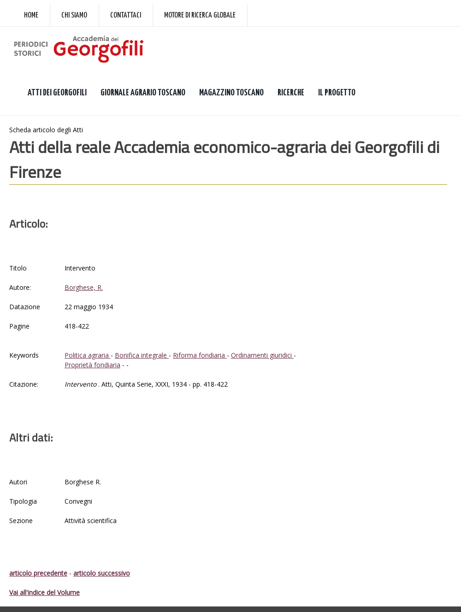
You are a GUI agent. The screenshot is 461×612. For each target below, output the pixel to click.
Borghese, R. (84, 287)
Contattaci (125, 15)
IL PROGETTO (336, 92)
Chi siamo (74, 15)
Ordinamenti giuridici (262, 355)
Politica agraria (88, 355)
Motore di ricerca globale (200, 15)
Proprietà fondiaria (92, 364)
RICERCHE (291, 92)
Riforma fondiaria (200, 355)
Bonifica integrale (142, 355)
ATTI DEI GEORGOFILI (57, 92)
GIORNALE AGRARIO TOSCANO (142, 92)
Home (31, 15)
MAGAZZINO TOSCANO (231, 92)
